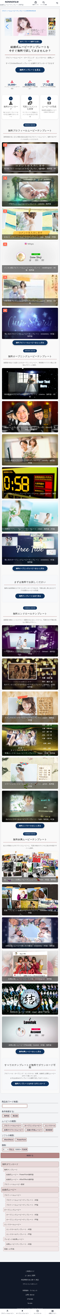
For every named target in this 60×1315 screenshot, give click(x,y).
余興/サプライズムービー (13, 1130)
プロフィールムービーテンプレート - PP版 (22, 1205)
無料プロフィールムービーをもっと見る (30, 343)
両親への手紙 (9, 1249)
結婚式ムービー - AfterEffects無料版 (20, 1179)
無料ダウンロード (10, 1164)
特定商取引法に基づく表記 (30, 1280)
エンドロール (50, 1125)
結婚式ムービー (9, 1189)
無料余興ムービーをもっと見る (30, 1051)
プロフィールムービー (12, 1125)
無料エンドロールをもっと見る (30, 826)
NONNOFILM (11, 1)
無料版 (6, 1116)
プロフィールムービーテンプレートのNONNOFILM (19, 11)
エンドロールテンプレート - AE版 (19, 1229)
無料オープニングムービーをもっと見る (30, 568)
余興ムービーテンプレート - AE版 (19, 1244)
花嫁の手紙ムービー (34, 1130)
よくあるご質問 (30, 1275)
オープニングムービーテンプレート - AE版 (22, 1214)
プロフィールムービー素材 (14, 1184)
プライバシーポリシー (30, 1284)
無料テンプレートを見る (30, 70)
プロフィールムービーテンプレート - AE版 (22, 1200)
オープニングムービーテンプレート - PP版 (22, 1219)
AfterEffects (8, 1140)
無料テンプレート (11, 1169)
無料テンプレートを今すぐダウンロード (30, 1084)
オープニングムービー (33, 1125)
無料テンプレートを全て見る (30, 596)
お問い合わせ (30, 1295)
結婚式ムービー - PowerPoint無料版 (20, 1174)
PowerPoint (21, 1140)
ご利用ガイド (30, 1271)
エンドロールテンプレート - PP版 (19, 1234)
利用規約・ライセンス (30, 1290)
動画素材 (49, 1130)
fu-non (30, 1303)
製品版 (15, 1116)
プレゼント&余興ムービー (14, 1239)
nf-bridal (30, 1299)
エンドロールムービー (12, 1224)
